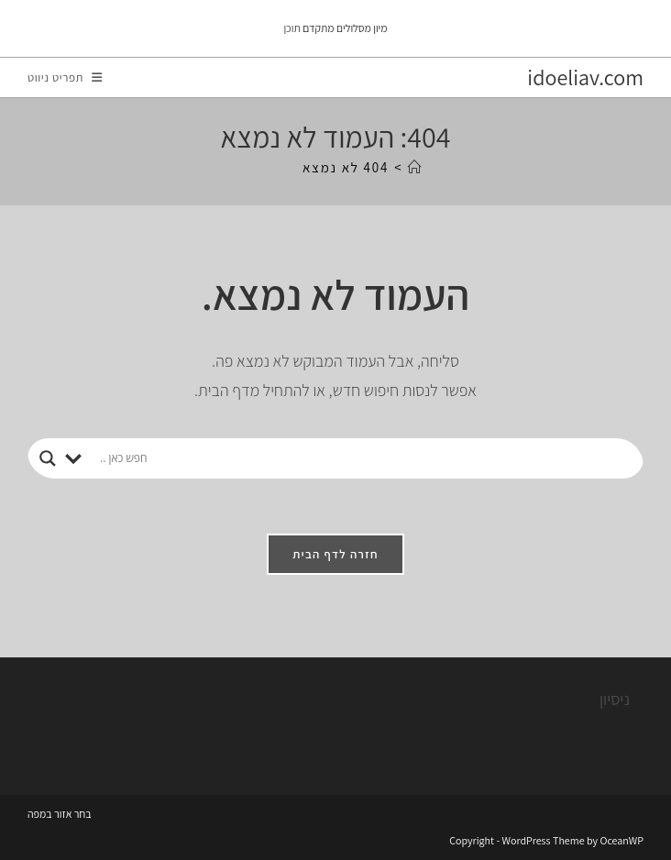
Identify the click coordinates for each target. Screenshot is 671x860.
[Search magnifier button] (47, 458)
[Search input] (366, 458)
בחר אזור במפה (60, 814)
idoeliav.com (585, 77)
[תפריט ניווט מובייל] (65, 77)
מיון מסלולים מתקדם (344, 28)
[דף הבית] (416, 167)
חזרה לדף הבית (335, 554)
